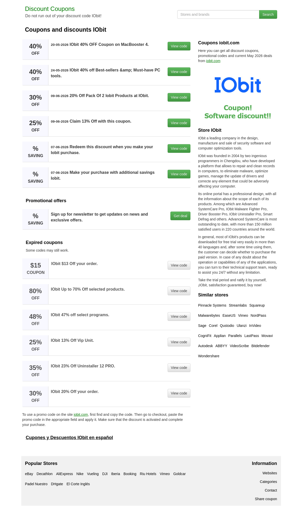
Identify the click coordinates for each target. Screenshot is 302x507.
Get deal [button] (180, 216)
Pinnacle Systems (212, 305)
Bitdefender (260, 346)
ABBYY (221, 346)
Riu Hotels (148, 474)
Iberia (115, 474)
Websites (269, 473)
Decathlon (44, 474)
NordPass (258, 315)
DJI (105, 474)
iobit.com (81, 414)
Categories (268, 482)
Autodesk (205, 346)
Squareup (257, 305)
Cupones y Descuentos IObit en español (69, 437)
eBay (29, 474)
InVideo (255, 326)
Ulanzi (241, 326)
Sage (202, 326)
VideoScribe (239, 346)
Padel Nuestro (36, 484)
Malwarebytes (209, 315)
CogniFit (204, 336)
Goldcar (179, 474)
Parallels (235, 336)
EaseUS (229, 315)
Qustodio (227, 326)
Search (268, 14)
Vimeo (243, 315)
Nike (79, 474)
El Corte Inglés (78, 484)
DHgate (57, 484)
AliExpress (64, 474)
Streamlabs (238, 305)
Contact (271, 490)
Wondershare (208, 356)
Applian (220, 336)
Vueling (93, 474)
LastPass (251, 336)
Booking (129, 474)
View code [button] (179, 46)
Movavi (267, 336)
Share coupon (266, 499)
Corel (213, 326)
